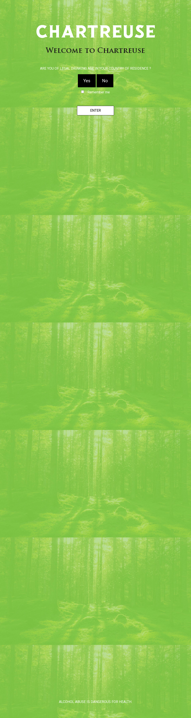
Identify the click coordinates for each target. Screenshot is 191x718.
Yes (86, 80)
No (105, 80)
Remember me (98, 92)
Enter (95, 110)
